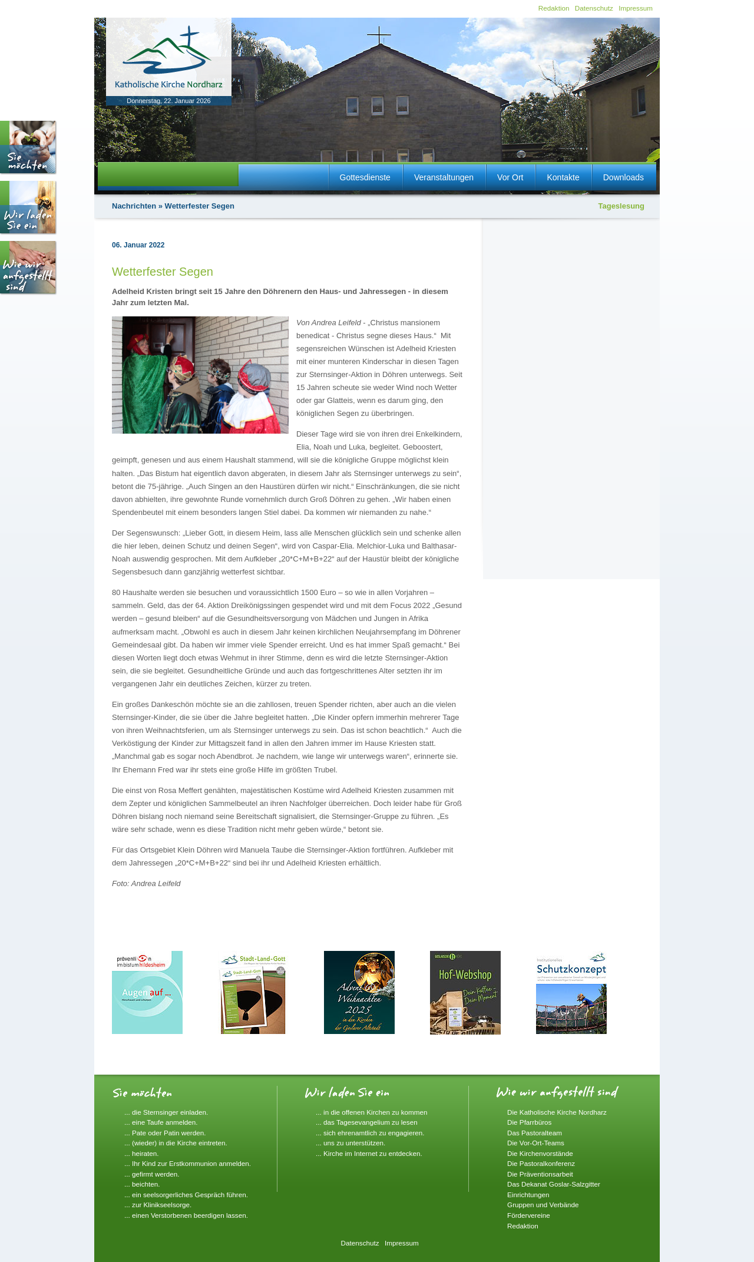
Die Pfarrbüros (529, 1122)
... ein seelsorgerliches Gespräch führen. (186, 1194)
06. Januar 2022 (138, 245)
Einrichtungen (528, 1194)
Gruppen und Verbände (543, 1204)
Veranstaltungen (444, 177)
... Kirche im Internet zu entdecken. (369, 1153)
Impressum (636, 8)
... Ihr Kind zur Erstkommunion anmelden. (187, 1163)
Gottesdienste (365, 177)
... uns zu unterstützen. (350, 1143)
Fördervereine (528, 1215)
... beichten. (142, 1184)
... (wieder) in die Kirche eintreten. (175, 1143)
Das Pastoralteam (534, 1133)
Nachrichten (134, 205)
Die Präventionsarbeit (540, 1174)
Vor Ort (510, 177)
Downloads (623, 177)
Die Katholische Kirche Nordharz (557, 1112)
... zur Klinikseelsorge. (157, 1204)
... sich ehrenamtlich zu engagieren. (370, 1133)
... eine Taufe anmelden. (161, 1122)
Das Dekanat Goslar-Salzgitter (553, 1184)
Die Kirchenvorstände (540, 1153)
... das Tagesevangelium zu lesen (367, 1122)
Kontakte (563, 177)
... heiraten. (141, 1153)
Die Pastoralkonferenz (541, 1163)
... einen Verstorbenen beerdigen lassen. (186, 1215)
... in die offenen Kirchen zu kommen (372, 1112)
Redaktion (554, 8)
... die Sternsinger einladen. (166, 1112)
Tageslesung (621, 205)
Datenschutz (594, 8)
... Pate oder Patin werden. (165, 1133)
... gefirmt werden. (152, 1174)
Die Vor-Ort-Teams (535, 1143)
